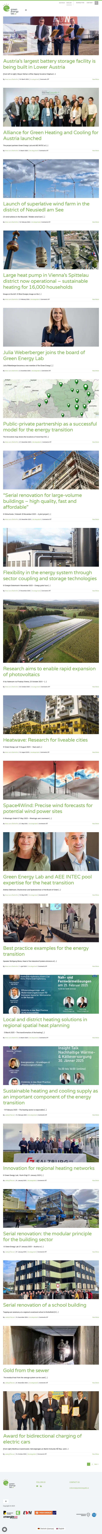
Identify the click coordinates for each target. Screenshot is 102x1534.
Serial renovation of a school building (44, 1305)
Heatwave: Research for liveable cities (45, 740)
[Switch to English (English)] (60, 1528)
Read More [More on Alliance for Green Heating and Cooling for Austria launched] (95, 150)
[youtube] (37, 1486)
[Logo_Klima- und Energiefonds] (94, 1514)
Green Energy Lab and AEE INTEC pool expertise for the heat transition (47, 880)
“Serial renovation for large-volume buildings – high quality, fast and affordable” (42, 501)
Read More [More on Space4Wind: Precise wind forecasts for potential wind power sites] (95, 823)
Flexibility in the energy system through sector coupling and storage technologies (50, 576)
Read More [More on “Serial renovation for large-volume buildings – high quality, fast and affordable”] (95, 519)
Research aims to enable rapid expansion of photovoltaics (49, 672)
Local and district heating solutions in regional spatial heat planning (45, 1023)
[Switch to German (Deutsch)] (46, 1528)
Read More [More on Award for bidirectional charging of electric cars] (95, 1454)
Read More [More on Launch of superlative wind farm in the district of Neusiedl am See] (95, 222)
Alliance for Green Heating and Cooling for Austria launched (50, 136)
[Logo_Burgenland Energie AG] (8, 1511)
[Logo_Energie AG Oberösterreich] (10, 1516)
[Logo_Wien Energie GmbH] (45, 1511)
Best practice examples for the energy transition (46, 951)
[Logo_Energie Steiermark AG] (18, 1511)
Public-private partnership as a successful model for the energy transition (50, 427)
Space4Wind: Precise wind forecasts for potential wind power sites (48, 808)
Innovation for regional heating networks (48, 1168)
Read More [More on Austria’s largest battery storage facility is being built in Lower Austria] (95, 79)
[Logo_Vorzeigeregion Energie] (83, 1514)
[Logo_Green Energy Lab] (10, 4)
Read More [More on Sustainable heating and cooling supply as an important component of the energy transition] (95, 1115)
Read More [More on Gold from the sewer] (95, 1383)
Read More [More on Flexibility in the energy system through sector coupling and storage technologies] (95, 591)
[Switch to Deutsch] (62, 3)
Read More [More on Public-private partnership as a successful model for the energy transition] (95, 442)
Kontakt (90, 2)
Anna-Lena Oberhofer (11, 79)
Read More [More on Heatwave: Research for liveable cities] (95, 752)
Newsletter (80, 2)
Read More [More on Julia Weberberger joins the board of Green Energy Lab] (95, 370)
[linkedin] (41, 1486)
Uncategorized (34, 79)
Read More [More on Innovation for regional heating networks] (95, 1180)
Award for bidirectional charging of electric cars (42, 1439)
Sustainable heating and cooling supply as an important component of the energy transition (50, 1097)
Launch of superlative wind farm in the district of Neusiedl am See (46, 207)
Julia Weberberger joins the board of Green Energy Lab (44, 356)
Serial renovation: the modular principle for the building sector (47, 1237)
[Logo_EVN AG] (27, 1511)
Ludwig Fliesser (10, 1115)
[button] (4, 1529)
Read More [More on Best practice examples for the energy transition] (95, 966)
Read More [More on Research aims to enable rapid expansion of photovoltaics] (95, 687)
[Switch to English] (69, 3)
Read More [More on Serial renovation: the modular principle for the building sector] (95, 1252)
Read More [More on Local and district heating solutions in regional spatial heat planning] (95, 1037)
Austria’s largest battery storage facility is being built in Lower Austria (49, 64)
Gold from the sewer (26, 1371)
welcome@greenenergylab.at (79, 1488)
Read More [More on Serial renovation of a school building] (95, 1317)
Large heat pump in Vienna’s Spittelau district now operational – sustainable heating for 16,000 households (46, 281)
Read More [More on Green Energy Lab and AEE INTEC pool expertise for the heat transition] (95, 895)
